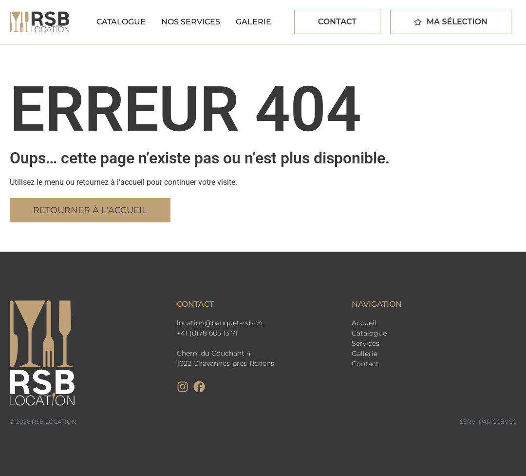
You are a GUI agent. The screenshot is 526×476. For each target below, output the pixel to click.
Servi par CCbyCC (488, 421)
